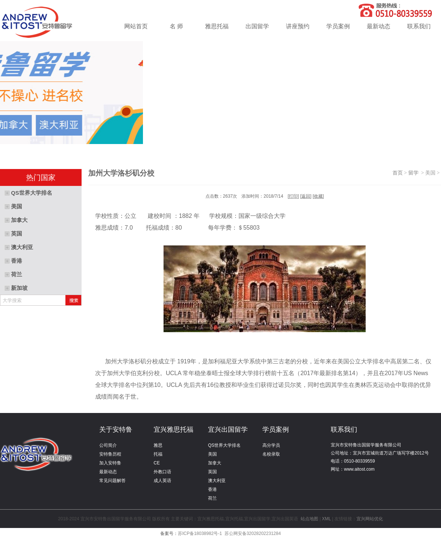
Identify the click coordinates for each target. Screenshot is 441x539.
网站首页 (136, 26)
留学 (414, 173)
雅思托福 (217, 26)
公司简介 (108, 445)
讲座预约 (297, 26)
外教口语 (162, 471)
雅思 (158, 445)
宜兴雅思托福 (173, 429)
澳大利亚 (217, 480)
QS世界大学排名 (224, 445)
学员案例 (338, 26)
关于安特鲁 (115, 429)
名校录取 (271, 454)
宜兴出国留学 (228, 429)
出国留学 (257, 26)
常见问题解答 (112, 480)
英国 (212, 471)
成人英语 (162, 480)
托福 (158, 454)
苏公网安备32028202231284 (253, 533)
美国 (212, 454)
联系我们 (419, 26)
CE (157, 463)
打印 (293, 196)
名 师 (176, 26)
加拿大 (214, 463)
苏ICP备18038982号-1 (200, 533)
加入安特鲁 (110, 463)
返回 (305, 196)
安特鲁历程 (110, 454)
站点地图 (310, 518)
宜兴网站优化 (369, 518)
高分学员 (271, 445)
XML (326, 518)
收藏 (318, 196)
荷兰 (212, 498)
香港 (212, 489)
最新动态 (378, 26)
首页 (397, 173)
